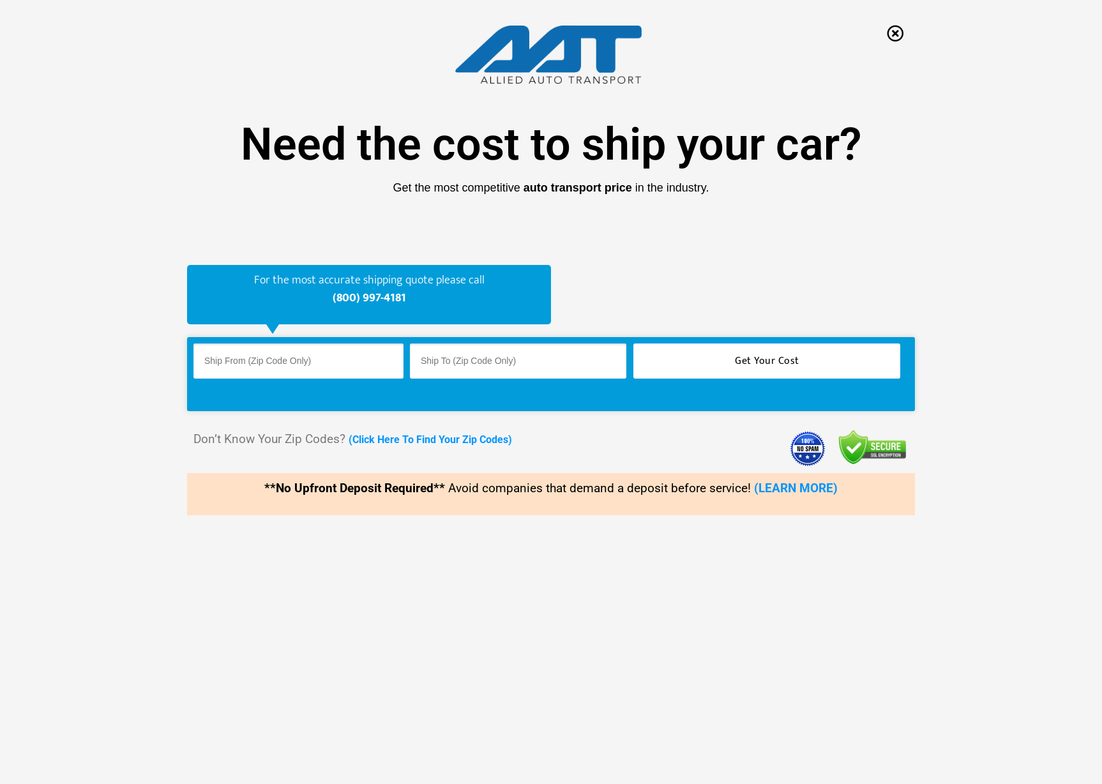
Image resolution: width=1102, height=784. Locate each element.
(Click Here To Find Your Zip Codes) (430, 439)
